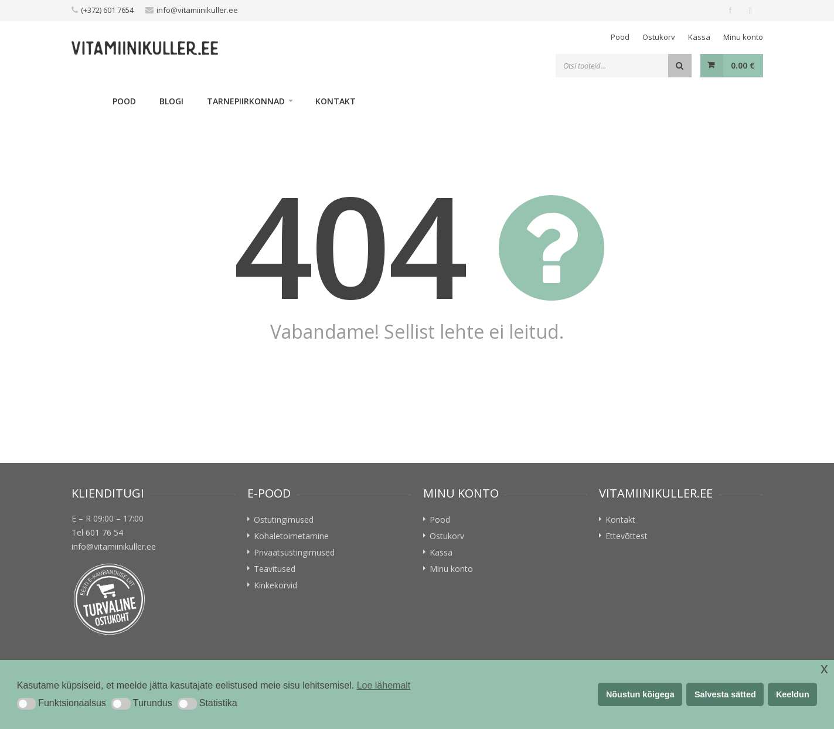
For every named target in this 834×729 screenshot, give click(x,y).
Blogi (171, 101)
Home (86, 100)
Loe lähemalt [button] (384, 685)
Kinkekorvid (275, 585)
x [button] (824, 668)
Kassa (699, 37)
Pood (620, 37)
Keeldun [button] (792, 694)
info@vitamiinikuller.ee (197, 10)
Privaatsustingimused (294, 552)
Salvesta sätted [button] (725, 694)
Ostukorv (658, 37)
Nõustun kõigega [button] (640, 694)
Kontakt (335, 101)
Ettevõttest (626, 535)
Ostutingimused (284, 519)
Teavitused (274, 568)
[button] (26, 704)
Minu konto (743, 37)
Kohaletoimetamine (291, 535)
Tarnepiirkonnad (246, 101)
